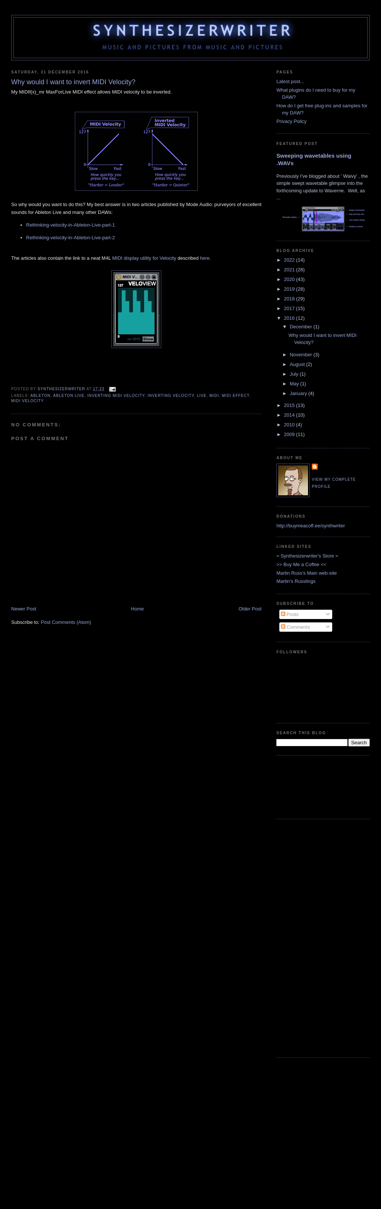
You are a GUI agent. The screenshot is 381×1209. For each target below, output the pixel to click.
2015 (290, 405)
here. (205, 258)
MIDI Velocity (27, 401)
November (302, 354)
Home (137, 609)
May (295, 383)
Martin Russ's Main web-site (306, 573)
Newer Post (23, 609)
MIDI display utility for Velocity (144, 258)
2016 (290, 318)
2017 (290, 308)
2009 (290, 434)
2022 (290, 260)
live (202, 396)
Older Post (250, 609)
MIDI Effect (235, 396)
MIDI (214, 396)
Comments (295, 627)
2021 (290, 269)
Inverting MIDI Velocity (116, 396)
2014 (290, 415)
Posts (290, 614)
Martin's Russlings (295, 581)
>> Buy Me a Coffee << (301, 564)
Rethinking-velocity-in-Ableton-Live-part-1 (70, 225)
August (298, 364)
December (302, 326)
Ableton (41, 396)
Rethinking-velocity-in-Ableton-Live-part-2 (70, 237)
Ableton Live (69, 396)
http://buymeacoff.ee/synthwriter (310, 525)
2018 (290, 299)
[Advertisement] (299, 786)
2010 (290, 424)
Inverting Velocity (170, 396)
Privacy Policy (291, 121)
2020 (290, 279)
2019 (290, 289)
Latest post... (290, 81)
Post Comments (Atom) (66, 622)
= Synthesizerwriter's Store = (307, 556)
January (299, 393)
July (295, 374)
